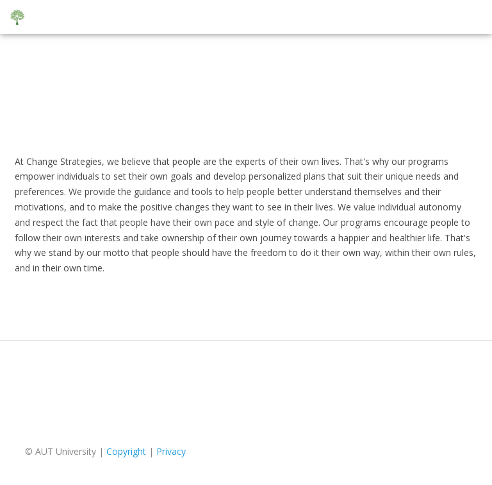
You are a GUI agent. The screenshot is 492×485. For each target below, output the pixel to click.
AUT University (65, 451)
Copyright (126, 451)
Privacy (171, 451)
